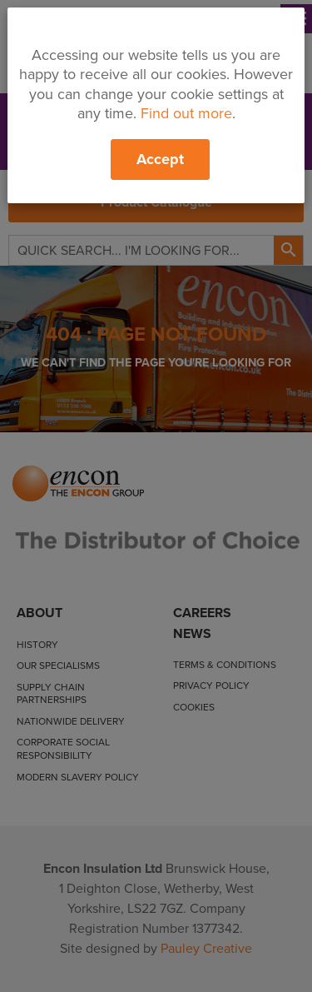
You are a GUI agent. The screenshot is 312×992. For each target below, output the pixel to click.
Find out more (186, 113)
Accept (160, 159)
